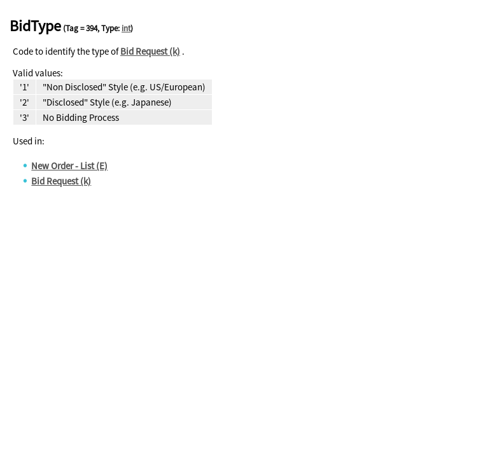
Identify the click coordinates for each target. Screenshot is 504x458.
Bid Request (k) (150, 51)
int (126, 28)
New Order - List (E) (69, 166)
